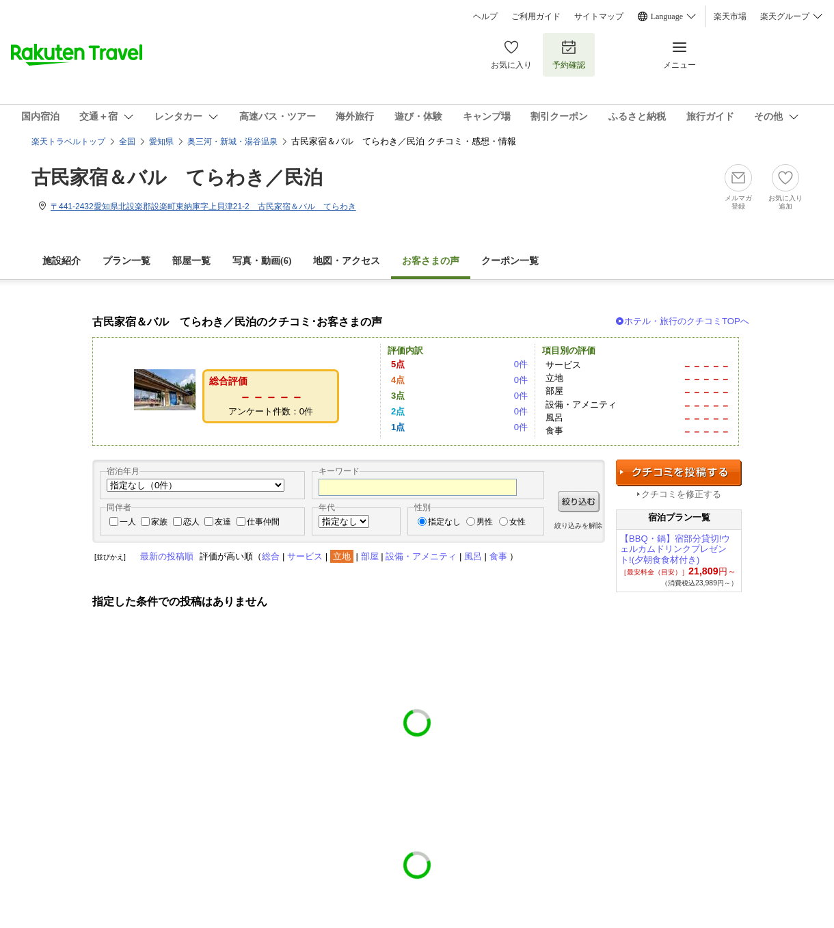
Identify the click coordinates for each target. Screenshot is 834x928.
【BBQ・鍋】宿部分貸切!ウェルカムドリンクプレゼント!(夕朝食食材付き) (675, 549)
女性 (517, 522)
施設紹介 (61, 261)
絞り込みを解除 (578, 525)
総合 (271, 556)
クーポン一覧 (510, 261)
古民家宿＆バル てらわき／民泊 (177, 177)
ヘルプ (485, 16)
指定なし (444, 522)
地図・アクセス (346, 261)
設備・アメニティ (421, 556)
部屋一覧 (191, 261)
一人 (128, 522)
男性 (484, 522)
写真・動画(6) (261, 261)
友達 (223, 522)
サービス (305, 556)
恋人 (191, 522)
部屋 (370, 556)
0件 (521, 364)
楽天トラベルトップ (68, 141)
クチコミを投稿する (679, 473)
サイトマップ (598, 16)
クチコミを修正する (681, 494)
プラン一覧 (126, 261)
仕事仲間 (263, 522)
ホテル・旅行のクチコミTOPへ (686, 321)
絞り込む (579, 501)
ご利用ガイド (536, 16)
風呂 (473, 556)
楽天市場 (730, 16)
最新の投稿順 (166, 556)
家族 (159, 522)
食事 (498, 556)
